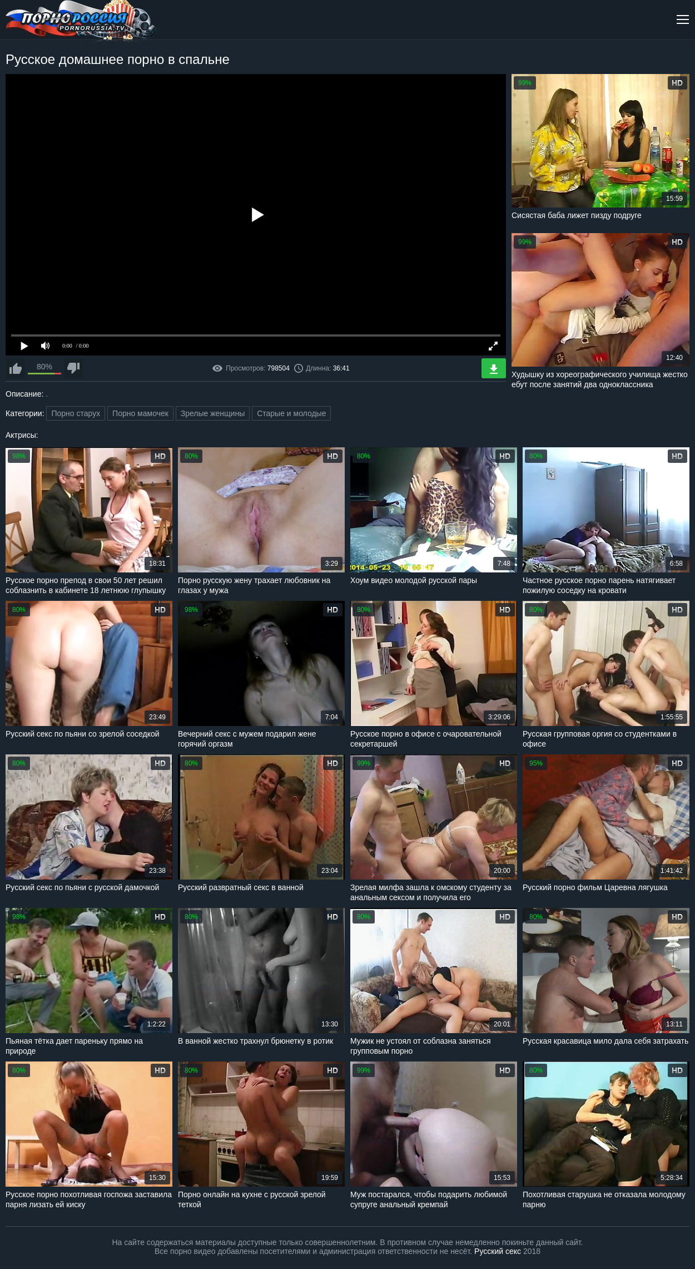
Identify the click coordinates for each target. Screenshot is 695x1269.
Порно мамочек (140, 413)
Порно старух (75, 413)
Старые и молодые (291, 413)
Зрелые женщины (213, 413)
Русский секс (497, 1251)
